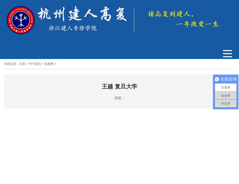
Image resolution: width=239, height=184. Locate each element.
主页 (22, 64)
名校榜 (49, 64)
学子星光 (35, 64)
